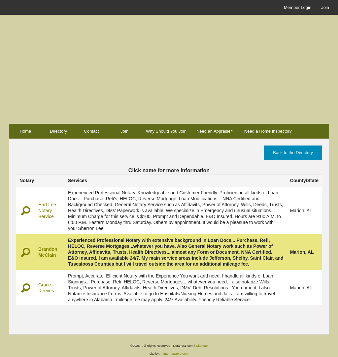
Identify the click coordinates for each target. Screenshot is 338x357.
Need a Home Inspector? (268, 131)
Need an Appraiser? (215, 131)
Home (25, 131)
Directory (58, 131)
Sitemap (202, 345)
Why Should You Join (166, 131)
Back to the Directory (293, 152)
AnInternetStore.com (173, 353)
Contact (91, 131)
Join (325, 7)
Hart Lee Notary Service (47, 210)
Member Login (297, 7)
